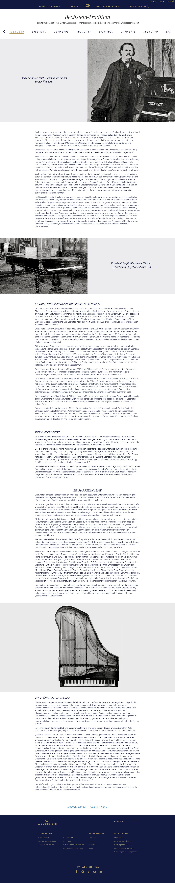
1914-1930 (106, 31)
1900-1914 (83, 31)
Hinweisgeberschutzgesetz (125, 852)
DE (161, 1)
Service (74, 6)
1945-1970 (150, 31)
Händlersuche (140, 6)
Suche (170, 1)
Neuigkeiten (68, 837)
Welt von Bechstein (108, 6)
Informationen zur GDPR (124, 848)
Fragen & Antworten (46, 845)
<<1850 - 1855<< (77, 807)
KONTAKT (154, 1)
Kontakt (92, 837)
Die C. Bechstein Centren (73, 845)
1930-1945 (128, 31)
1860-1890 (39, 31)
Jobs (91, 848)
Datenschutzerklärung (123, 841)
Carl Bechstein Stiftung (73, 848)
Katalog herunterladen (47, 841)
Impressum (119, 837)
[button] (4, 30)
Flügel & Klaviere (49, 6)
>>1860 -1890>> (98, 807)
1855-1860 (16, 31)
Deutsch (125, 821)
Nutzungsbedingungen (123, 845)
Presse (92, 841)
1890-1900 (61, 31)
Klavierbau (93, 845)
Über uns (67, 841)
